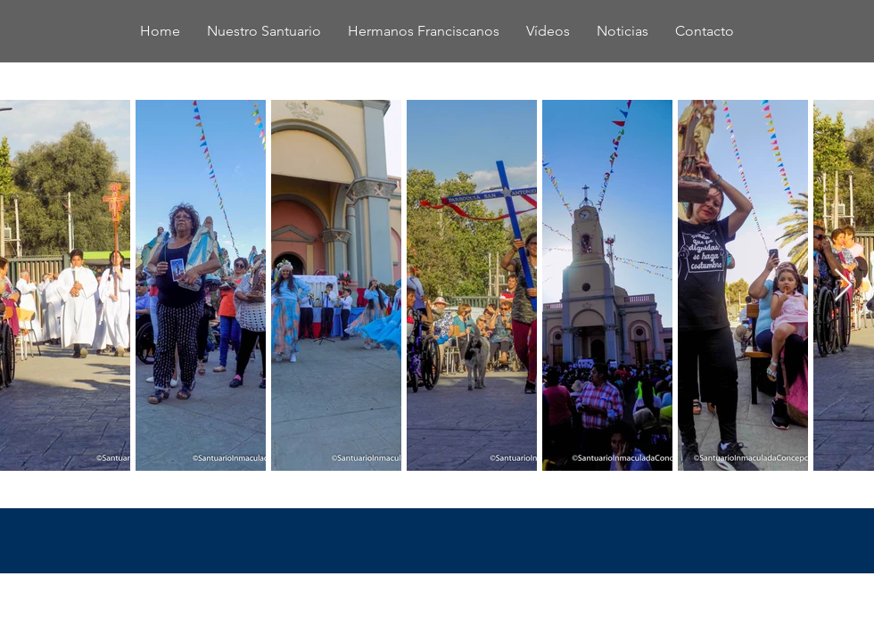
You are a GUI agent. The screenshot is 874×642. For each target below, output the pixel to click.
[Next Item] (843, 285)
